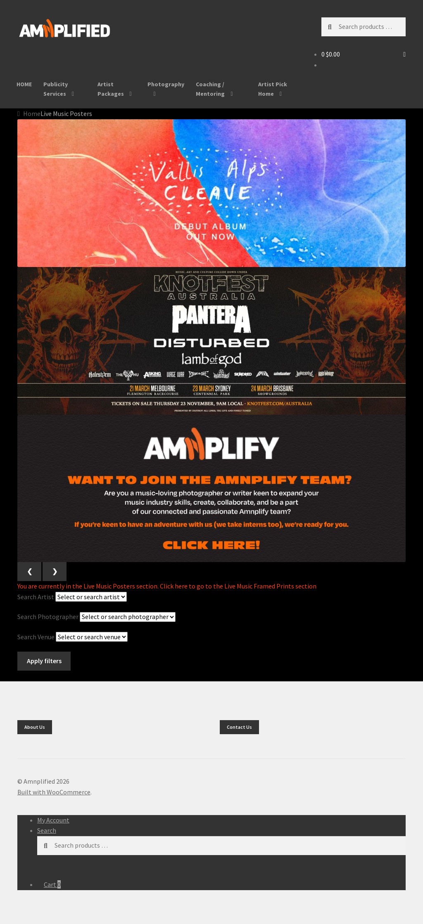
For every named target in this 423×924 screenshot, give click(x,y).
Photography (165, 84)
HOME (24, 84)
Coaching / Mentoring (210, 88)
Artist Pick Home (272, 88)
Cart (52, 884)
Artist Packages (110, 88)
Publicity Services (55, 88)
